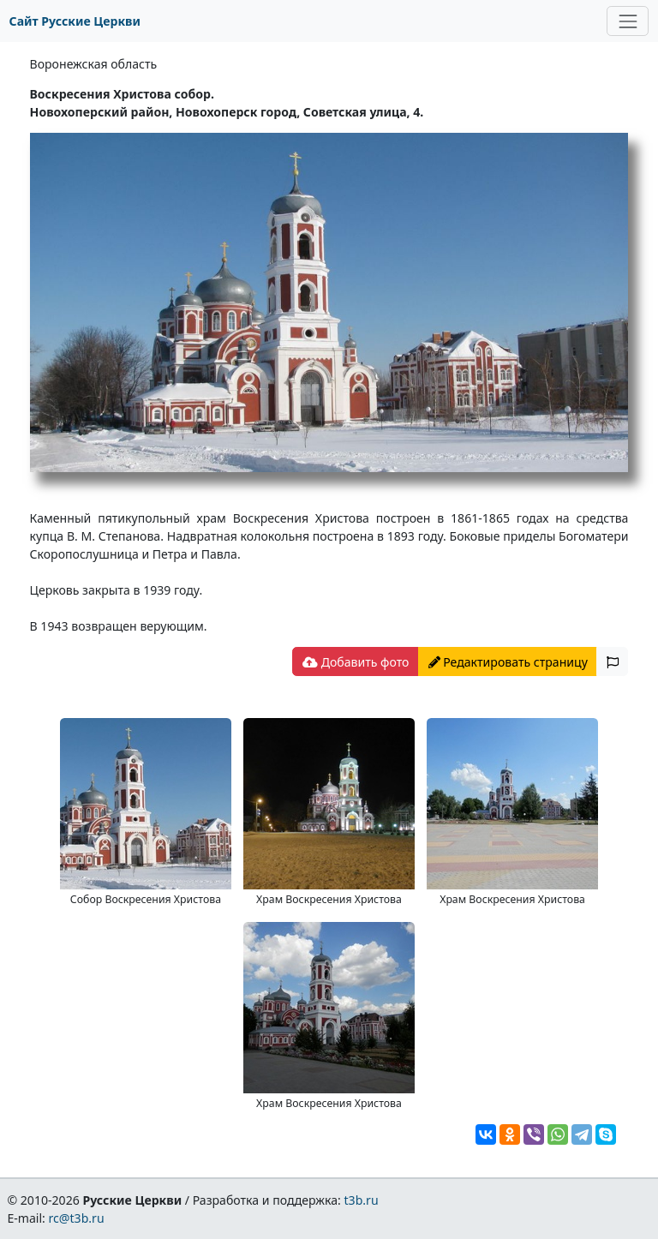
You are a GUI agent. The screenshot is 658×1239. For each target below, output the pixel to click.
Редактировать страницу (508, 662)
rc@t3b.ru (77, 1218)
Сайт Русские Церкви (75, 21)
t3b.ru (361, 1200)
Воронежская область (94, 64)
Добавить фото (355, 662)
